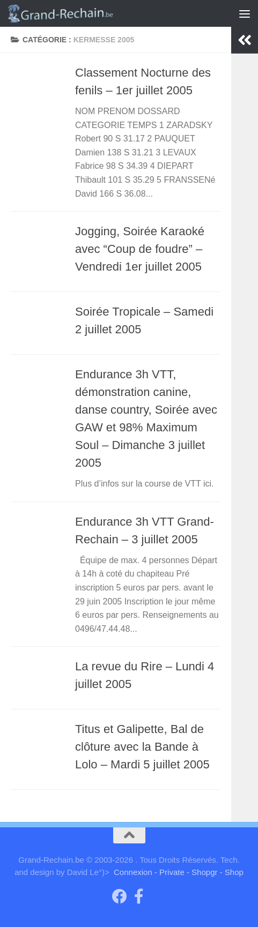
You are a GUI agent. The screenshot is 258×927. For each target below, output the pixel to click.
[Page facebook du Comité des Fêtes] (138, 896)
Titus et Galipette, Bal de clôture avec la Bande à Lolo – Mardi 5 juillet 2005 (142, 746)
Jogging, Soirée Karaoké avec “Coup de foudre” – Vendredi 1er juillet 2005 (139, 249)
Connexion (133, 872)
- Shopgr (202, 872)
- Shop (232, 872)
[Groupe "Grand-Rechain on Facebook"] (119, 896)
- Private (169, 872)
